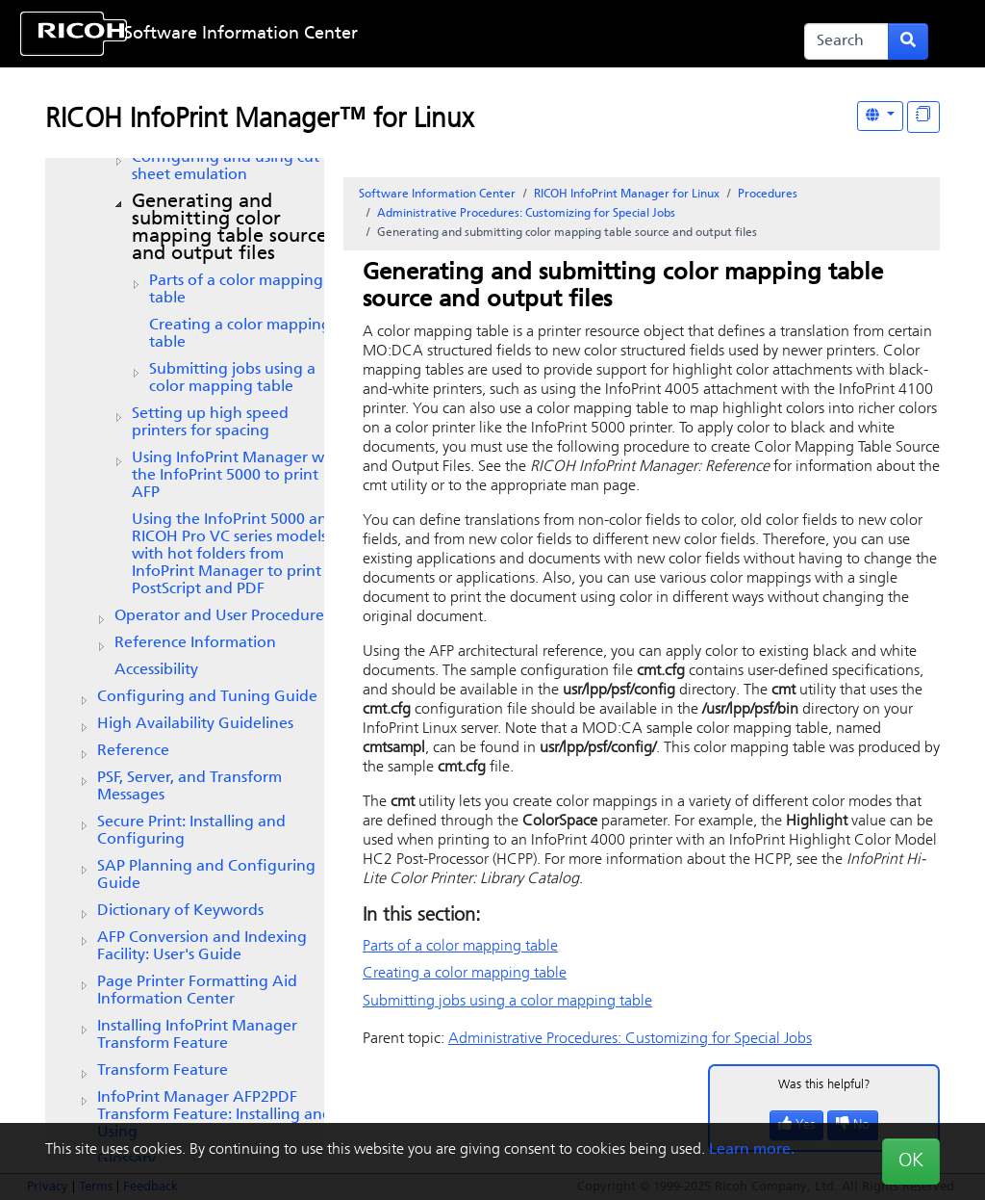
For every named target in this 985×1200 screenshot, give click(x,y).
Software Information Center (241, 34)
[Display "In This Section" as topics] (923, 117)
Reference (133, 751)
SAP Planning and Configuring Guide (206, 875)
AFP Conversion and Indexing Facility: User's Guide (202, 946)
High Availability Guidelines (195, 724)
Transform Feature (162, 1071)
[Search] (846, 41)
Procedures (767, 194)
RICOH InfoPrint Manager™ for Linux (259, 120)
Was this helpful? (824, 1085)
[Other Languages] (880, 116)
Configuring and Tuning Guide (207, 697)
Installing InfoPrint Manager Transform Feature (197, 1035)
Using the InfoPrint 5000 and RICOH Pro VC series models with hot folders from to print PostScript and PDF (234, 554)
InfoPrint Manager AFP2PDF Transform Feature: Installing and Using (214, 1115)
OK (910, 1161)
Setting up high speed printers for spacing (210, 422)
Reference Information (195, 643)
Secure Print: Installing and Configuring (191, 831)
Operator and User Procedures (222, 616)
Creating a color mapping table (240, 334)
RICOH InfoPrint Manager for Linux (627, 194)
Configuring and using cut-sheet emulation (228, 166)
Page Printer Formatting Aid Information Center (197, 991)
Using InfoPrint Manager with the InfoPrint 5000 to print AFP (237, 476)
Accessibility (156, 670)
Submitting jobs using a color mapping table (232, 378)
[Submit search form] (908, 41)
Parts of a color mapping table (236, 290)
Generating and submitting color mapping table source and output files (229, 228)
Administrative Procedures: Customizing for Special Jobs (526, 214)
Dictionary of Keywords (180, 911)
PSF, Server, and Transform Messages (189, 786)
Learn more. (752, 1150)
